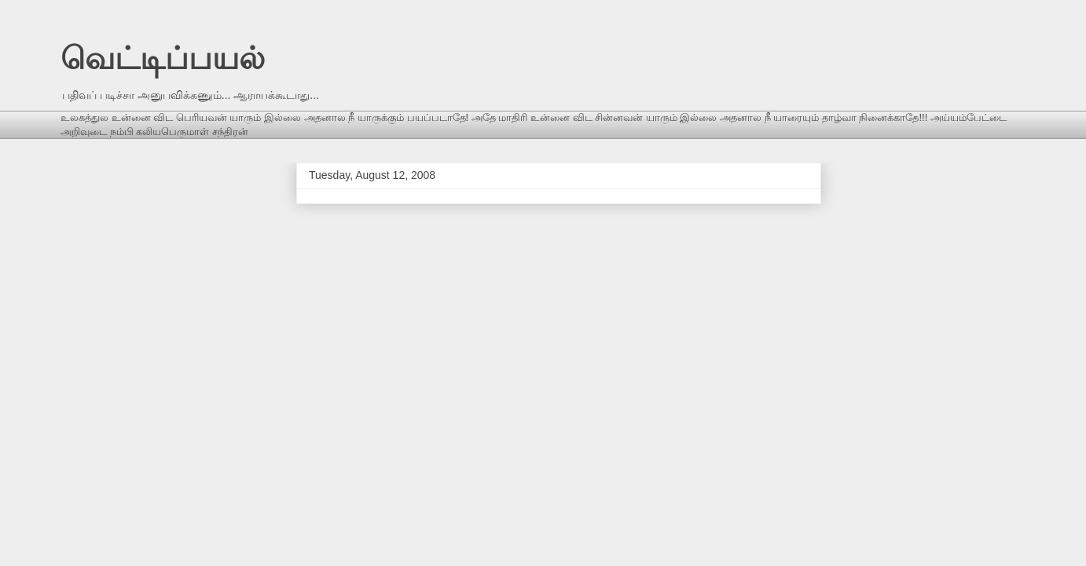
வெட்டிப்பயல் (163, 58)
